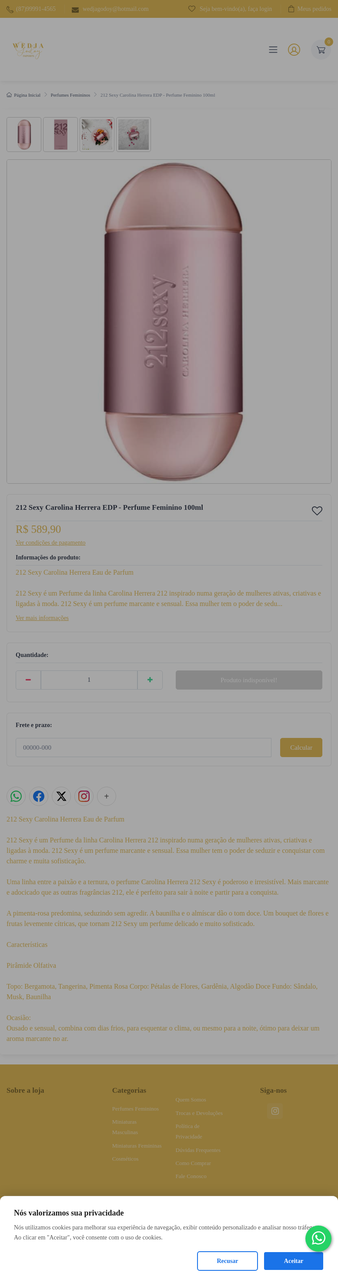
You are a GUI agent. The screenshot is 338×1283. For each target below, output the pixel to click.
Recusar (227, 1261)
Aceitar (293, 1261)
